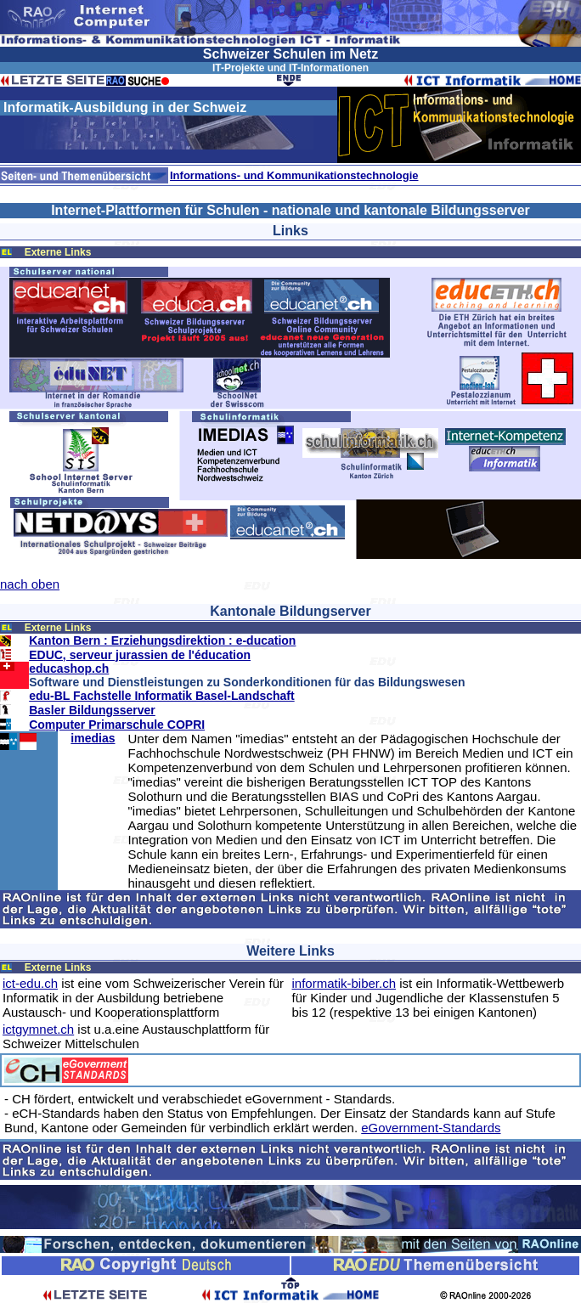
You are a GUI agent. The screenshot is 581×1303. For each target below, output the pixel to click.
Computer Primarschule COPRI (117, 724)
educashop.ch (69, 668)
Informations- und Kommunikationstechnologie (294, 175)
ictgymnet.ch (38, 1029)
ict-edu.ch (30, 983)
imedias (93, 738)
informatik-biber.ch (344, 983)
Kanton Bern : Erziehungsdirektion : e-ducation (162, 640)
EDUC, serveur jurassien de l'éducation (140, 655)
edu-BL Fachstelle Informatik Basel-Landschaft (161, 695)
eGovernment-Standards (430, 1127)
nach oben (29, 584)
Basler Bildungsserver (92, 710)
